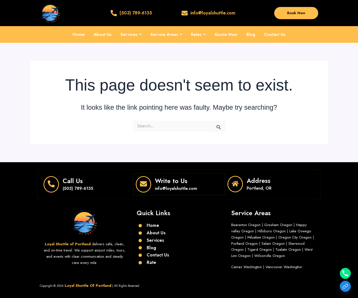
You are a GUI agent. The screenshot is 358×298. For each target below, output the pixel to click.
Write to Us (171, 180)
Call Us (73, 180)
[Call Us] (51, 184)
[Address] (235, 184)
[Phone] (345, 273)
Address (258, 180)
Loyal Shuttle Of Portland (88, 285)
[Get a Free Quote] (345, 286)
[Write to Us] (143, 184)
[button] (131, 34)
